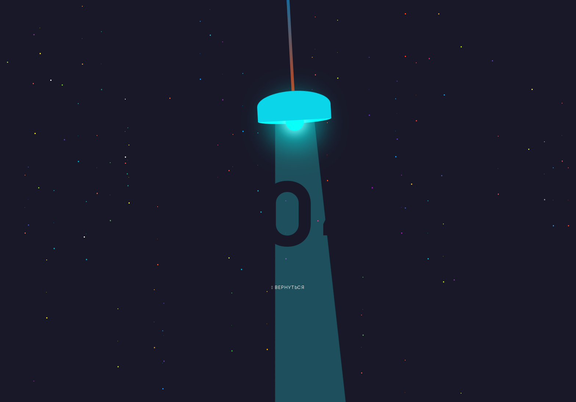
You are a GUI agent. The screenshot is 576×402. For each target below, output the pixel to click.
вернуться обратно (283, 289)
